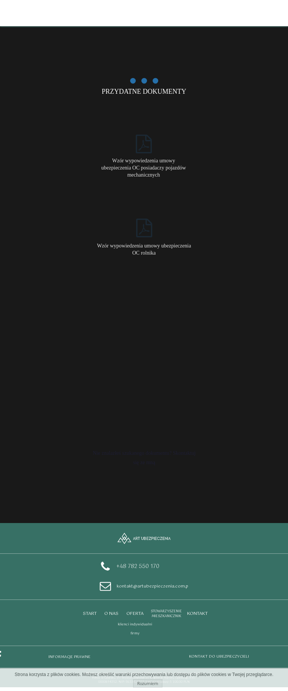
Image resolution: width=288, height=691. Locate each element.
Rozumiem (147, 683)
